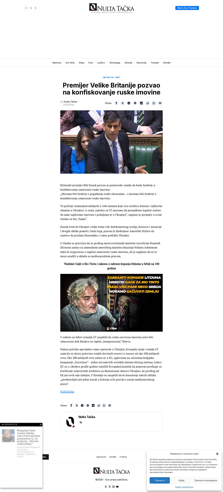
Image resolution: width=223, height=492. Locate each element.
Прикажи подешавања (205, 480)
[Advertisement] (111, 37)
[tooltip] (116, 103)
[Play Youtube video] (111, 303)
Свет (117, 77)
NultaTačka (67, 391)
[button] (217, 453)
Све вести (108, 77)
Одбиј (181, 480)
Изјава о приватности (184, 487)
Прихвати (160, 480)
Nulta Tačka (70, 101)
